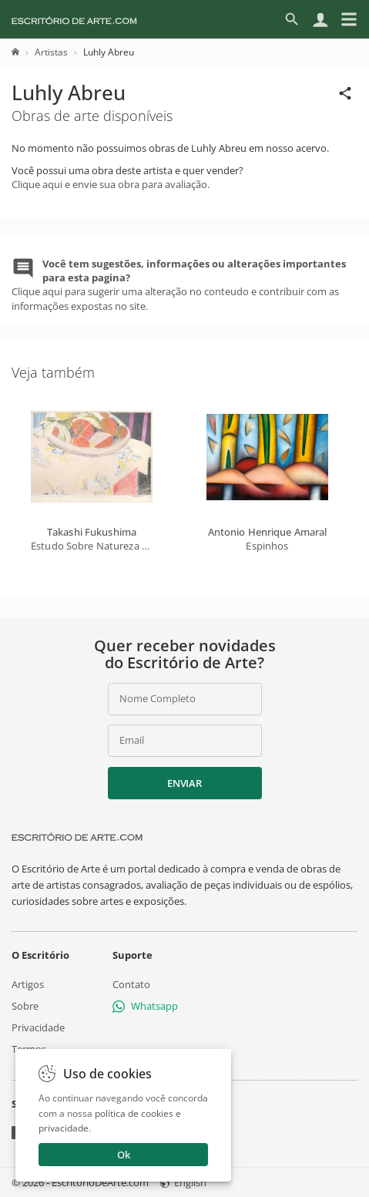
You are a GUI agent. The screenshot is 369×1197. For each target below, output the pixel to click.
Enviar (184, 783)
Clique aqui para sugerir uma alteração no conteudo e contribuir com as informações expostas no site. (179, 285)
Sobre (25, 1006)
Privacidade (38, 1027)
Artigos (28, 984)
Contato (131, 984)
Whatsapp (145, 1006)
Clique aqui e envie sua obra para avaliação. (111, 184)
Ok (123, 1155)
